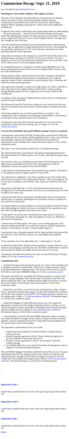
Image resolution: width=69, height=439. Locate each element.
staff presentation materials (38, 296)
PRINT (4, 432)
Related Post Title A (9, 385)
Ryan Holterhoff (21, 9)
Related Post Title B (9, 402)
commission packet (8, 127)
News (33, 9)
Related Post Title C (9, 419)
